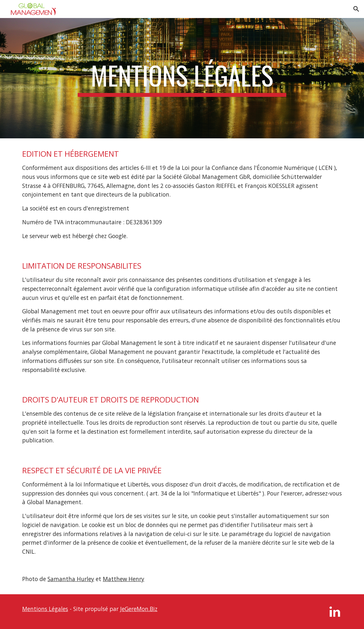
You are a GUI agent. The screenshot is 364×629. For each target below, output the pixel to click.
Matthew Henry (123, 579)
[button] (356, 9)
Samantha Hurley (71, 579)
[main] (182, 78)
